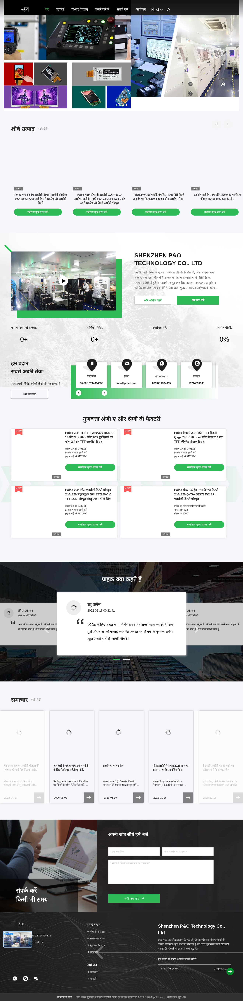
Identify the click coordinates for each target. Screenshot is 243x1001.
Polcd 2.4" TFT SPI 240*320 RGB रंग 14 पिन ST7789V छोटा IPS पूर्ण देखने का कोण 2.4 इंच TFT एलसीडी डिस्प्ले (89, 437)
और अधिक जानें (153, 300)
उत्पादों (60, 9)
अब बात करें (29, 394)
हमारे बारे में (102, 9)
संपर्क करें (122, 9)
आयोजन (140, 9)
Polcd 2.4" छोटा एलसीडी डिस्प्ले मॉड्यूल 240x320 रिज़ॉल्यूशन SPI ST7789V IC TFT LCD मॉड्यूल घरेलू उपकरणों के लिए (88, 494)
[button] (216, 124)
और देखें (42, 128)
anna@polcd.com (126, 383)
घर (47, 9)
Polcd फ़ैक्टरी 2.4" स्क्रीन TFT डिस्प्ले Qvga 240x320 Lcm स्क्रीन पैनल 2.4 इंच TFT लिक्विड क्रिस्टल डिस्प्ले (198, 437)
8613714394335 (161, 383)
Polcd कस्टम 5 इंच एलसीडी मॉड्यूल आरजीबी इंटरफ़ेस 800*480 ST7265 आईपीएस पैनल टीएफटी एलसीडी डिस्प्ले (40, 198)
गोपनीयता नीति (64, 997)
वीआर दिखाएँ (79, 9)
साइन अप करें (220, 968)
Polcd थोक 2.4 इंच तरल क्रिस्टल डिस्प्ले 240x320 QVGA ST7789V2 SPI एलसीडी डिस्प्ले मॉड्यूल (196, 494)
